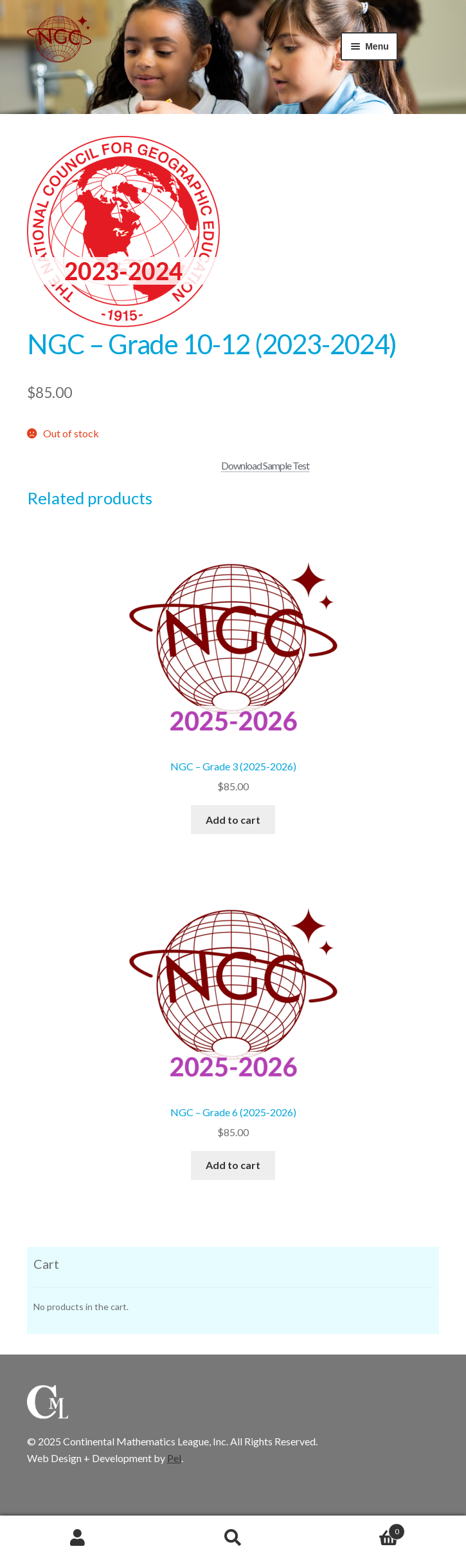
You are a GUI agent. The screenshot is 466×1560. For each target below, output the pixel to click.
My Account (78, 1538)
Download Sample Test (265, 465)
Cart (357, 1529)
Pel (174, 1458)
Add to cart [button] (233, 819)
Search (233, 1538)
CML (59, 47)
